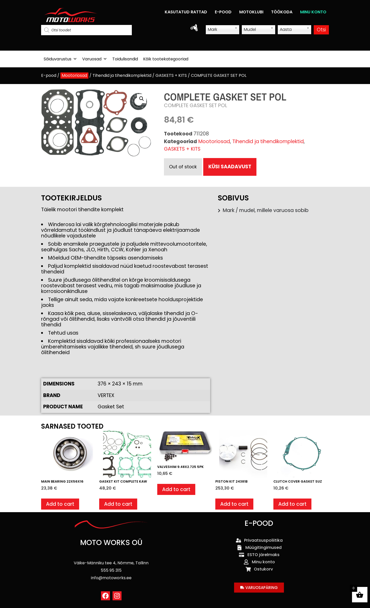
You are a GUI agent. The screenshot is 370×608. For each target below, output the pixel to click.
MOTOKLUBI (251, 12)
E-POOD (223, 12)
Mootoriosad (74, 75)
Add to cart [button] (60, 504)
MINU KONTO (313, 12)
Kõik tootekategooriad (165, 59)
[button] (141, 98)
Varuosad (94, 59)
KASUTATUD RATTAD (186, 12)
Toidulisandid (125, 59)
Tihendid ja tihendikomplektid (121, 75)
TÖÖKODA (281, 12)
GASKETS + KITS (171, 75)
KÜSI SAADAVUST (229, 166)
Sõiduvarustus (60, 59)
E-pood (48, 75)
